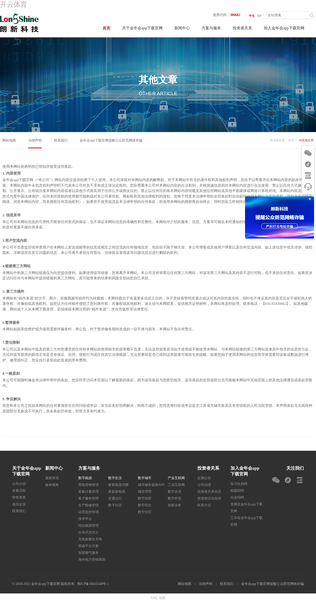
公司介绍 (19, 484)
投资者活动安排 (209, 498)
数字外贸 (174, 498)
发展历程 (19, 490)
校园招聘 (237, 490)
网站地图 (9, 140)
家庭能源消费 (118, 485)
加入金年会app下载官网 (284, 28)
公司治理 (204, 485)
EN (259, 15)
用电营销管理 (88, 485)
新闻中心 (182, 28)
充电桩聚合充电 (90, 539)
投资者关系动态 (209, 491)
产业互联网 (176, 478)
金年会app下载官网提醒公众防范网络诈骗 (111, 140)
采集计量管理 (88, 491)
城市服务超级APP (151, 485)
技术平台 (85, 519)
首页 (106, 28)
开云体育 (13, 4)
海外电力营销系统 (91, 559)
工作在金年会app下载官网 (246, 521)
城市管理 (144, 491)
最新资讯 (52, 478)
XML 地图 (158, 598)
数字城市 (144, 478)
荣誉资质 (19, 497)
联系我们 (61, 140)
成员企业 (19, 504)
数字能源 (85, 478)
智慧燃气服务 (88, 553)
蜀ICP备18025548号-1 (93, 584)
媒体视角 (52, 485)
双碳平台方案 (88, 546)
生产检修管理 (88, 505)
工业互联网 (176, 485)
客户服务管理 (88, 498)
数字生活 (115, 478)
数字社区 (115, 505)
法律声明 (35, 140)
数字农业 (174, 491)
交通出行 (115, 498)
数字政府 (144, 498)
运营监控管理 (88, 512)
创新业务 (174, 505)
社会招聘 (237, 497)
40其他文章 (306, 140)
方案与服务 (211, 28)
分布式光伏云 (88, 532)
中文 (252, 15)
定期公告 (204, 478)
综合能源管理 (88, 525)
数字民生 (144, 505)
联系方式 (204, 505)
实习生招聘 (238, 484)
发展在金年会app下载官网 (246, 507)
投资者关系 (242, 28)
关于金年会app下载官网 (142, 28)
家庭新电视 (116, 491)
